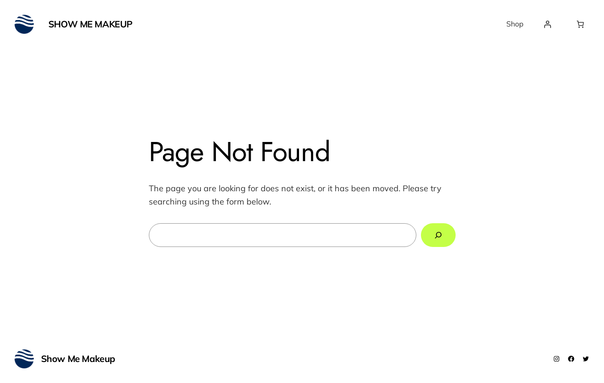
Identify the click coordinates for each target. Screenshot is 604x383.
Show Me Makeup (90, 24)
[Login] (547, 24)
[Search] (438, 235)
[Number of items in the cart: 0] (580, 24)
